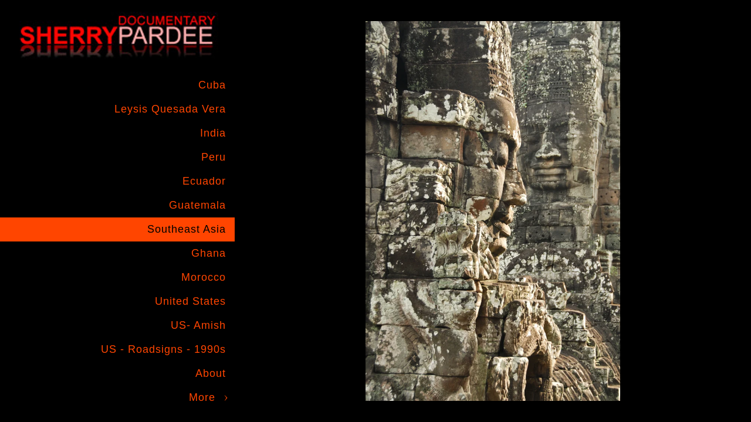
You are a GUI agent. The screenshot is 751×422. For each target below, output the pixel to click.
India (213, 133)
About (210, 373)
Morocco (203, 277)
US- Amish (198, 325)
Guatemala (197, 205)
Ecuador (204, 181)
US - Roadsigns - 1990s (163, 349)
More (202, 397)
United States (190, 301)
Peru (213, 157)
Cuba (212, 85)
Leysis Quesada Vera (170, 109)
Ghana (208, 253)
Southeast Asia (186, 229)
